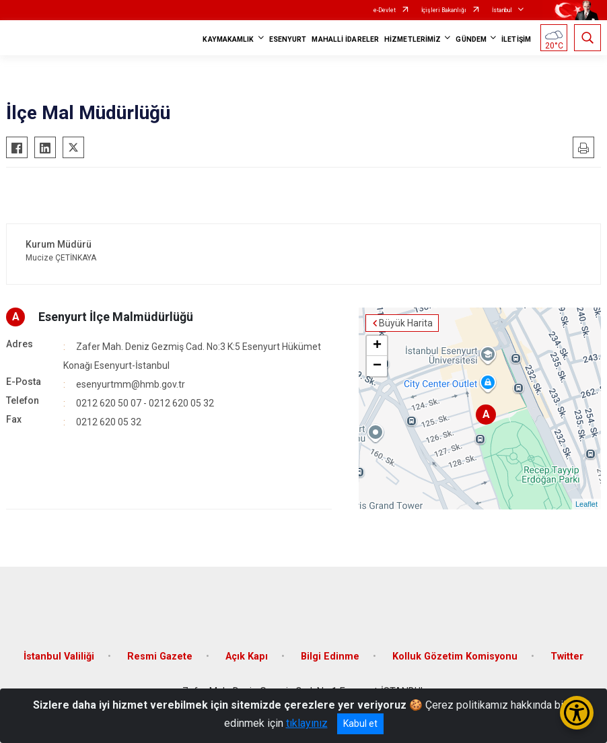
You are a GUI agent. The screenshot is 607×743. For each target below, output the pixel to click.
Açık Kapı (246, 656)
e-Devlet (384, 10)
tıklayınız (307, 723)
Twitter (566, 656)
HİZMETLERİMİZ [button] (412, 39)
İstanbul (502, 10)
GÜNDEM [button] (471, 39)
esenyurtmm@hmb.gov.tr (130, 384)
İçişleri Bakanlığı (443, 10)
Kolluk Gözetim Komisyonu (454, 656)
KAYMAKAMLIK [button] (228, 39)
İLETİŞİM (516, 39)
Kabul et (360, 723)
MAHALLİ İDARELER (345, 39)
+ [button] (377, 346)
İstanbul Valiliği (59, 656)
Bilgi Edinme (330, 656)
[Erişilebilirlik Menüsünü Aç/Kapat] (577, 713)
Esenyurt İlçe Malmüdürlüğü (115, 317)
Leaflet (586, 504)
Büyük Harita (406, 323)
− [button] (377, 366)
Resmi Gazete (159, 656)
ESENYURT (288, 39)
